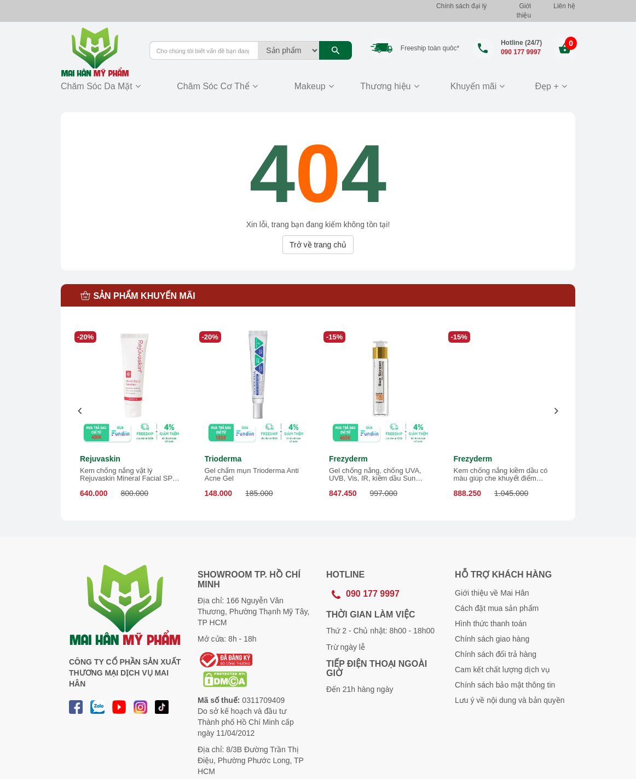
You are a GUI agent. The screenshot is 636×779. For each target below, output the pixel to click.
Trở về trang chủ (318, 244)
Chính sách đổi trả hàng (495, 654)
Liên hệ (564, 6)
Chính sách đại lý (461, 6)
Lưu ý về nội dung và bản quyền (510, 700)
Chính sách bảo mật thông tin (505, 684)
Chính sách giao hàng (492, 638)
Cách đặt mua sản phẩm (497, 608)
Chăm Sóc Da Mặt (96, 86)
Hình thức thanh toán (491, 623)
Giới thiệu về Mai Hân (492, 592)
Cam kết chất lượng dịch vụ (502, 669)
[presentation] (80, 410)
